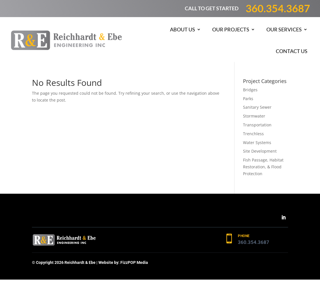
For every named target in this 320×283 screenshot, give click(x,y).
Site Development (260, 151)
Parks (248, 98)
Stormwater (254, 116)
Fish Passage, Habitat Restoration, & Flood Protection (263, 166)
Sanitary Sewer (257, 107)
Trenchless (253, 133)
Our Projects (230, 29)
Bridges (250, 89)
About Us (182, 29)
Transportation (257, 125)
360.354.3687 (278, 8)
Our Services (284, 29)
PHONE (244, 236)
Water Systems (257, 142)
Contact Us (291, 51)
